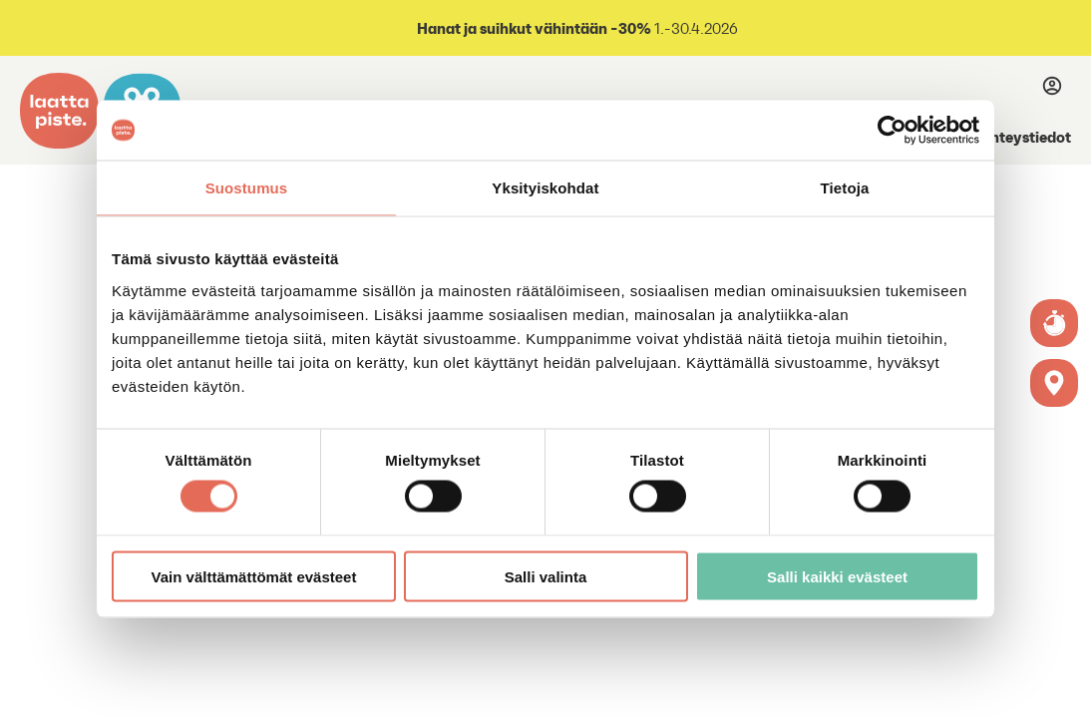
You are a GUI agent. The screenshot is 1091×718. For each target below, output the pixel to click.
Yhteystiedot (1025, 137)
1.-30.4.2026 (576, 28)
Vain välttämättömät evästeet (254, 575)
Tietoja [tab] (845, 188)
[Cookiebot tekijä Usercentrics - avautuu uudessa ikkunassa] (892, 131)
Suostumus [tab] (246, 188)
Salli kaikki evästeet (837, 575)
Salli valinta (546, 575)
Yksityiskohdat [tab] (545, 188)
